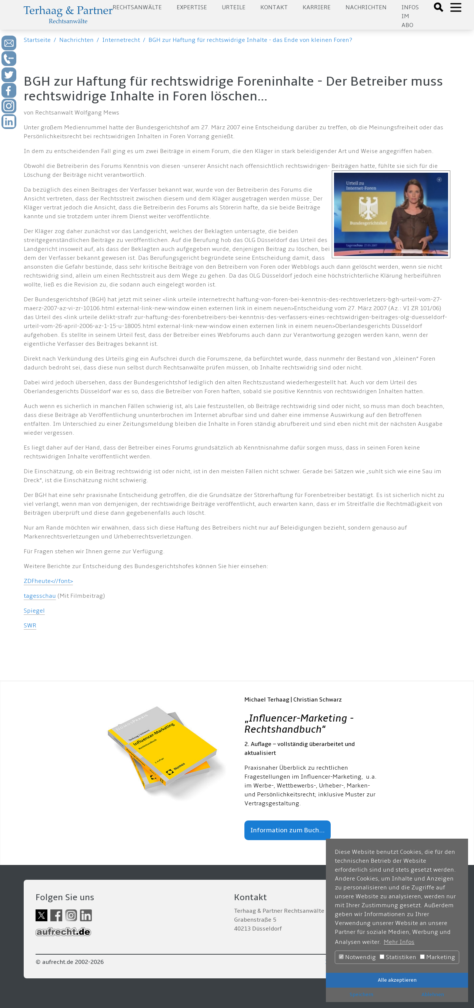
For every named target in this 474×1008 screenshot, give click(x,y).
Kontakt (274, 7)
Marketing (437, 957)
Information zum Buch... (287, 830)
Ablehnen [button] (432, 994)
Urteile (234, 7)
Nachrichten (366, 7)
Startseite (37, 40)
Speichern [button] (361, 994)
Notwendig (357, 957)
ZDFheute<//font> (48, 581)
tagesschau (40, 596)
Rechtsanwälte (137, 7)
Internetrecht (121, 40)
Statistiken (398, 957)
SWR (30, 625)
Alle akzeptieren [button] (397, 980)
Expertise (192, 7)
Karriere (317, 7)
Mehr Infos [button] (399, 942)
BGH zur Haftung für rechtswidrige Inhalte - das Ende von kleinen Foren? (250, 40)
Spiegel (34, 610)
